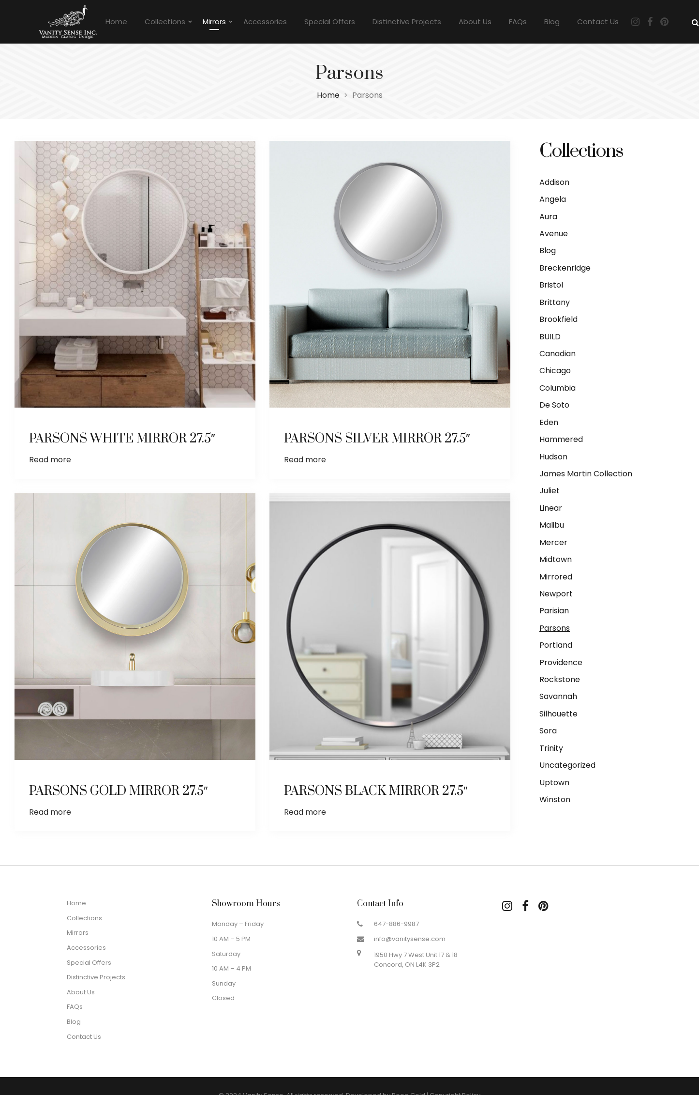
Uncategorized (567, 765)
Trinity (551, 748)
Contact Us (598, 21)
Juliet (549, 490)
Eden (548, 422)
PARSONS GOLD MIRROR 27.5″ (118, 790)
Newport (556, 593)
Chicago (555, 370)
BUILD (550, 336)
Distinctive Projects (406, 21)
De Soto (554, 405)
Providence (560, 662)
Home (116, 21)
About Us (475, 21)
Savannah (558, 696)
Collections (165, 21)
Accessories (265, 21)
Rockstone (559, 679)
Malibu (551, 525)
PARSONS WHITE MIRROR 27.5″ (122, 439)
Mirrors (214, 21)
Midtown (555, 559)
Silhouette (558, 713)
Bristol (551, 284)
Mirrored (555, 576)
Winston (554, 799)
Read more (50, 459)
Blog (552, 21)
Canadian (557, 353)
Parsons (554, 628)
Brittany (554, 302)
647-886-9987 (396, 923)
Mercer (553, 542)
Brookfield (558, 319)
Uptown (554, 782)
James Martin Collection (585, 473)
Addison (554, 182)
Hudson (553, 456)
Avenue (553, 233)
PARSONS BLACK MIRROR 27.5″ (376, 790)
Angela (552, 199)
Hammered (561, 439)
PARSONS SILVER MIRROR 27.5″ (377, 439)
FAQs (518, 21)
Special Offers (329, 21)
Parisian (554, 610)
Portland (555, 645)
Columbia (557, 388)
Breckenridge (565, 268)
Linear (550, 508)
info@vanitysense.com (410, 938)
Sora (548, 730)
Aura (548, 216)
